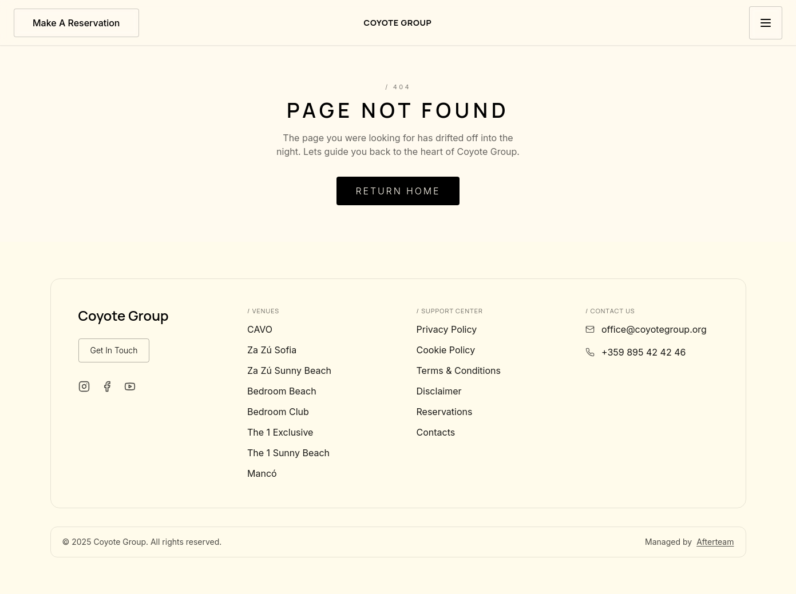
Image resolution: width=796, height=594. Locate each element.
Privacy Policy (447, 329)
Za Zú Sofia (271, 350)
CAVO (259, 329)
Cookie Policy (446, 350)
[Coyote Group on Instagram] (84, 386)
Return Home (397, 191)
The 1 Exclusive (280, 432)
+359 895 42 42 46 (643, 352)
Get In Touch (114, 350)
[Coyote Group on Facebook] (107, 386)
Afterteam (715, 542)
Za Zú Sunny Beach (289, 370)
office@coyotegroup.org (654, 329)
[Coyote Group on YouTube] (130, 386)
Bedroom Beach (281, 391)
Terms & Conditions (459, 370)
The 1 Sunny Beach (288, 453)
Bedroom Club (278, 411)
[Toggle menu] (765, 22)
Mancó (262, 473)
